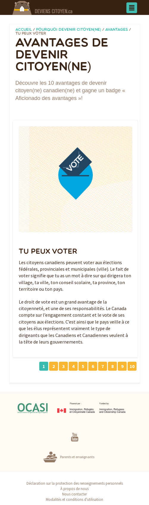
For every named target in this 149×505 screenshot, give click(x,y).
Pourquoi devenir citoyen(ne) (68, 30)
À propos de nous (74, 488)
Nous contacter (74, 494)
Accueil (23, 30)
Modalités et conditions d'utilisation (74, 499)
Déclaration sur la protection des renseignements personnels (74, 483)
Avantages (116, 30)
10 (132, 366)
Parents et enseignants (77, 457)
